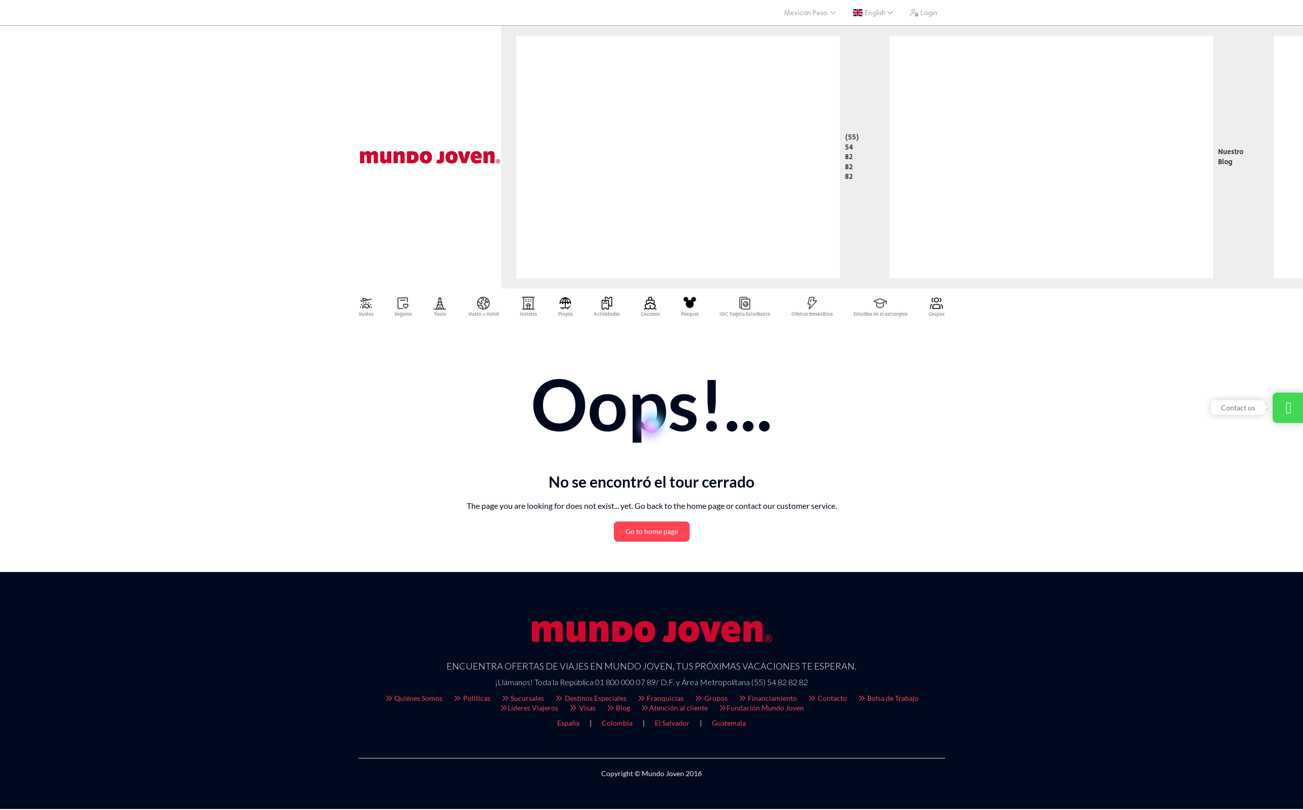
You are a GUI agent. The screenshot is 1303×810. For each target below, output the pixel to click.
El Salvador (672, 725)
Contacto (827, 700)
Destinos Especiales (590, 700)
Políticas (471, 700)
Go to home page (651, 534)
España (568, 725)
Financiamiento (767, 700)
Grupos (711, 700)
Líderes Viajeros (529, 710)
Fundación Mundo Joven (761, 710)
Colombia (617, 725)
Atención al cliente (674, 710)
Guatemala (729, 725)
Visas (582, 710)
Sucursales (523, 700)
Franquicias (660, 700)
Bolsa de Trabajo (888, 700)
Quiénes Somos (413, 700)
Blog (618, 710)
